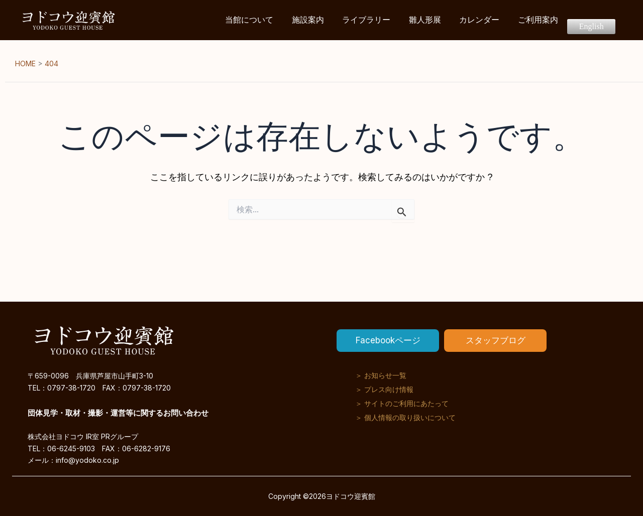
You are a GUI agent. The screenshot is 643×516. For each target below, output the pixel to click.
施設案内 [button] (326, 20)
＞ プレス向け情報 (384, 388)
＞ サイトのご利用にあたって (402, 403)
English (593, 20)
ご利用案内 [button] (543, 20)
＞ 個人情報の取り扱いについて (405, 417)
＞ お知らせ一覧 (380, 374)
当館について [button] (271, 20)
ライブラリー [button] (381, 20)
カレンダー (488, 20)
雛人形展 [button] (436, 20)
